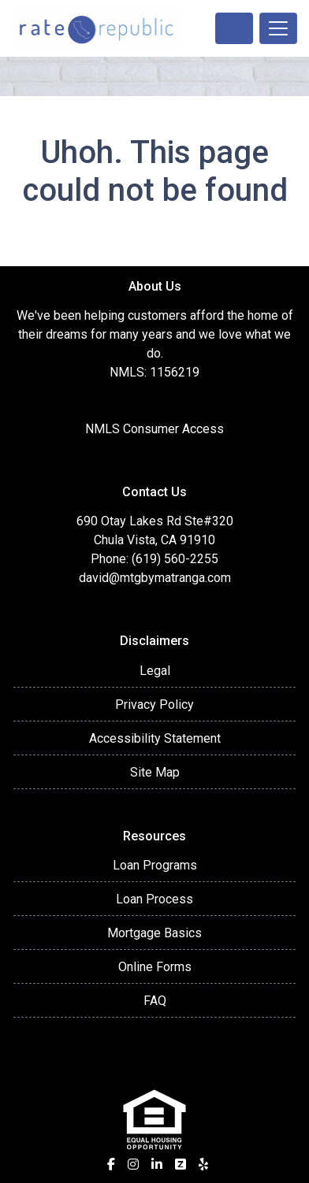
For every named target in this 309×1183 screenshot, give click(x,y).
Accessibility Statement (155, 738)
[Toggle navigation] (278, 28)
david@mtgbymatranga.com (155, 577)
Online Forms (155, 966)
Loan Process (154, 899)
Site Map (155, 772)
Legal (155, 670)
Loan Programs (155, 865)
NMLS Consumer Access (154, 428)
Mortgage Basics (154, 932)
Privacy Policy (154, 704)
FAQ (154, 1000)
